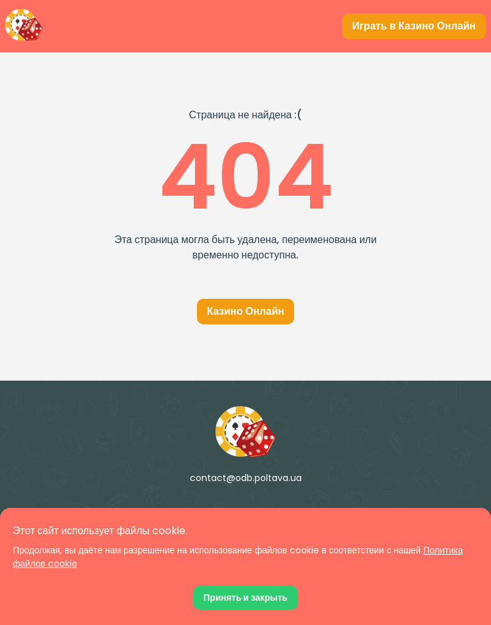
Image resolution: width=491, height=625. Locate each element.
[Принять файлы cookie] (245, 598)
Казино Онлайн (245, 311)
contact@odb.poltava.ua (246, 477)
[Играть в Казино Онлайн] (414, 26)
